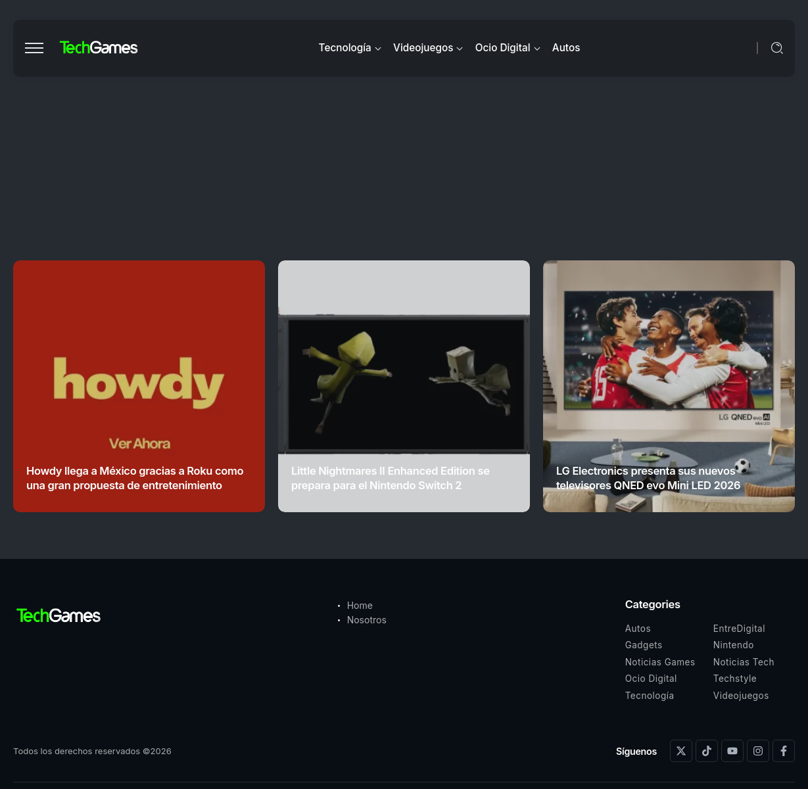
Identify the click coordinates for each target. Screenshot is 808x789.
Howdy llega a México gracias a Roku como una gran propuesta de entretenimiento (134, 477)
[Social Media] (681, 751)
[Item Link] (139, 386)
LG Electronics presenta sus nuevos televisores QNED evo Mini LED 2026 (648, 477)
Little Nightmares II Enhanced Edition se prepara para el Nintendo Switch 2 (390, 477)
